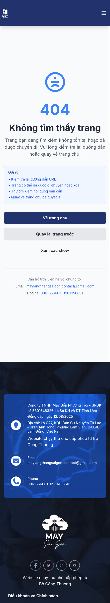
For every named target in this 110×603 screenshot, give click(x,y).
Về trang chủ (55, 217)
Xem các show (55, 250)
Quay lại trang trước (55, 234)
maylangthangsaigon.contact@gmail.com (60, 286)
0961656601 (51, 293)
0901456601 (73, 293)
